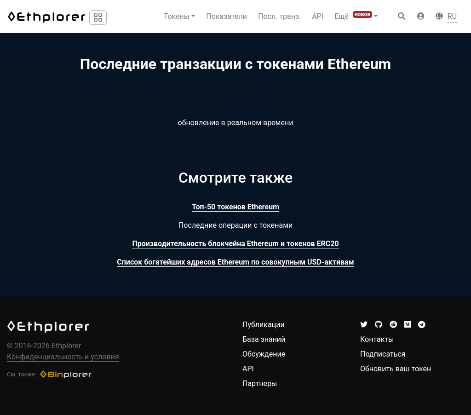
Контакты (377, 339)
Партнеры (259, 383)
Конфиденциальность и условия (63, 356)
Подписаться (383, 354)
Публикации (263, 324)
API (317, 16)
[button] (421, 16)
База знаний (263, 339)
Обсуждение (263, 354)
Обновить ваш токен (395, 368)
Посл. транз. (279, 16)
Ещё (353, 16)
